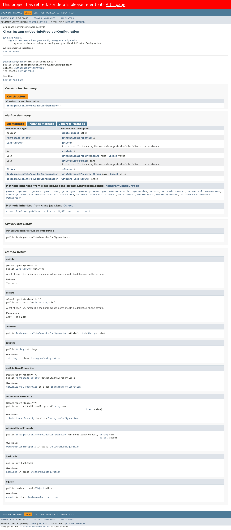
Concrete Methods (72, 123)
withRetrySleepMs (167, 194)
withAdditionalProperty (76, 174)
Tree (41, 13)
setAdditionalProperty (76, 156)
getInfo (66, 142)
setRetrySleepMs (16, 194)
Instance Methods (41, 123)
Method (42, 22)
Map (9, 137)
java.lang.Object (12, 37)
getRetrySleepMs (89, 191)
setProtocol (195, 191)
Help (71, 13)
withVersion (13, 198)
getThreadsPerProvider (116, 191)
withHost (82, 194)
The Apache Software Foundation (34, 527)
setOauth (167, 191)
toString (67, 169)
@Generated (10, 61)
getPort (36, 191)
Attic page (115, 4)
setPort (180, 191)
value (21, 61)
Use (36, 13)
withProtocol (127, 194)
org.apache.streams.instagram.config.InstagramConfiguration (42, 40)
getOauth (23, 191)
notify (47, 211)
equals (66, 133)
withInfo (67, 179)
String (16, 137)
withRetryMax (145, 194)
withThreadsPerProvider (195, 194)
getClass (34, 211)
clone (9, 211)
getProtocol (51, 191)
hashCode (67, 151)
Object (75, 133)
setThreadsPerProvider (43, 194)
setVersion (67, 194)
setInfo (66, 161)
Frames (38, 18)
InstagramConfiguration (29, 68)
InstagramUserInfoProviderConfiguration (32, 105)
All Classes (67, 18)
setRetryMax (212, 191)
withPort (110, 194)
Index (64, 13)
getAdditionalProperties (77, 137)
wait (71, 211)
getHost (11, 191)
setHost (154, 191)
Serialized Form (13, 80)
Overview (6, 13)
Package (17, 13)
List (9, 142)
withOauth (96, 194)
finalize (21, 211)
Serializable (11, 51)
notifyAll (60, 211)
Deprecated (52, 13)
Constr (33, 22)
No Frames (49, 18)
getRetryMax (69, 191)
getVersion (140, 191)
